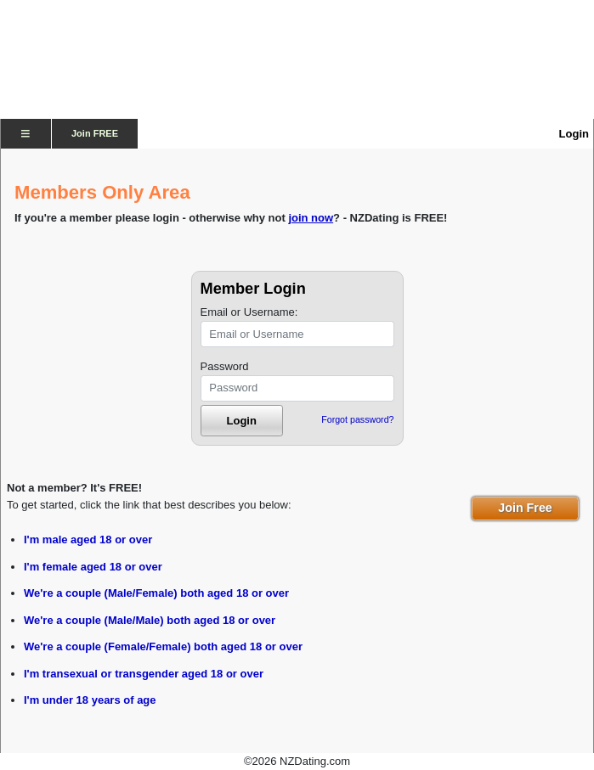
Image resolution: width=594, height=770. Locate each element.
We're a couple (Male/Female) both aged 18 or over (156, 593)
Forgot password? (357, 419)
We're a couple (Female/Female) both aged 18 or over (163, 646)
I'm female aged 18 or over (93, 566)
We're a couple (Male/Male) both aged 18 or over (149, 620)
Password (225, 366)
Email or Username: (249, 312)
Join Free (525, 507)
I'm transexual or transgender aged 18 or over (143, 673)
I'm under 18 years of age (90, 700)
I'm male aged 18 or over (88, 539)
